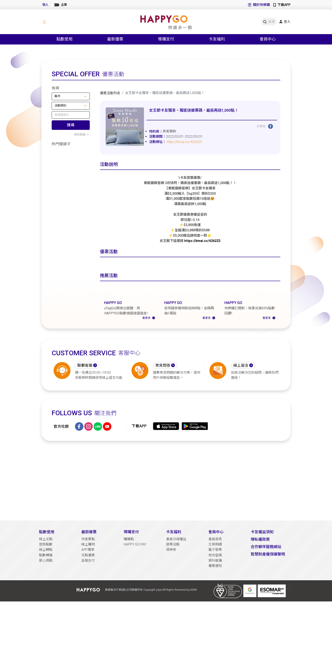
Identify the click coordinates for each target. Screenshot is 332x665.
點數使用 (46, 576)
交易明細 (215, 589)
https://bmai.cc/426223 (184, 142)
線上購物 (88, 589)
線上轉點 (46, 594)
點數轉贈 (46, 600)
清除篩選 (82, 134)
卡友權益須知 (262, 576)
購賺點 (129, 584)
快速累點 (88, 584)
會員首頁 (215, 584)
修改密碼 (215, 600)
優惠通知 (215, 610)
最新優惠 (89, 576)
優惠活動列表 (110, 93)
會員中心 (216, 576)
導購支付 (131, 576)
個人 (45, 5)
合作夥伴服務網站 (266, 591)
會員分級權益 (176, 584)
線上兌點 (46, 584)
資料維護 (215, 605)
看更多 (148, 362)
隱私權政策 (260, 584)
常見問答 (162, 410)
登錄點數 (46, 589)
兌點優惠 (88, 600)
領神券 (171, 594)
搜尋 (71, 125)
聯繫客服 (85, 410)
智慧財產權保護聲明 (268, 599)
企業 (64, 5)
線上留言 (241, 410)
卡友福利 (173, 576)
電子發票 (215, 594)
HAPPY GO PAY (135, 589)
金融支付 (88, 605)
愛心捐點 (46, 605)
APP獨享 (87, 594)
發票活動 (173, 589)
